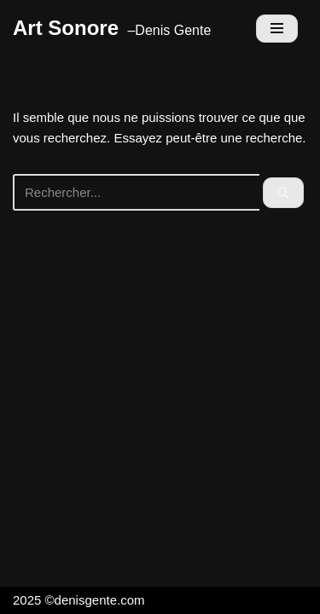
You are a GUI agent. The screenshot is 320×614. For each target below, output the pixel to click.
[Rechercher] (136, 192)
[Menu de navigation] (277, 28)
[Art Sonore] (112, 28)
